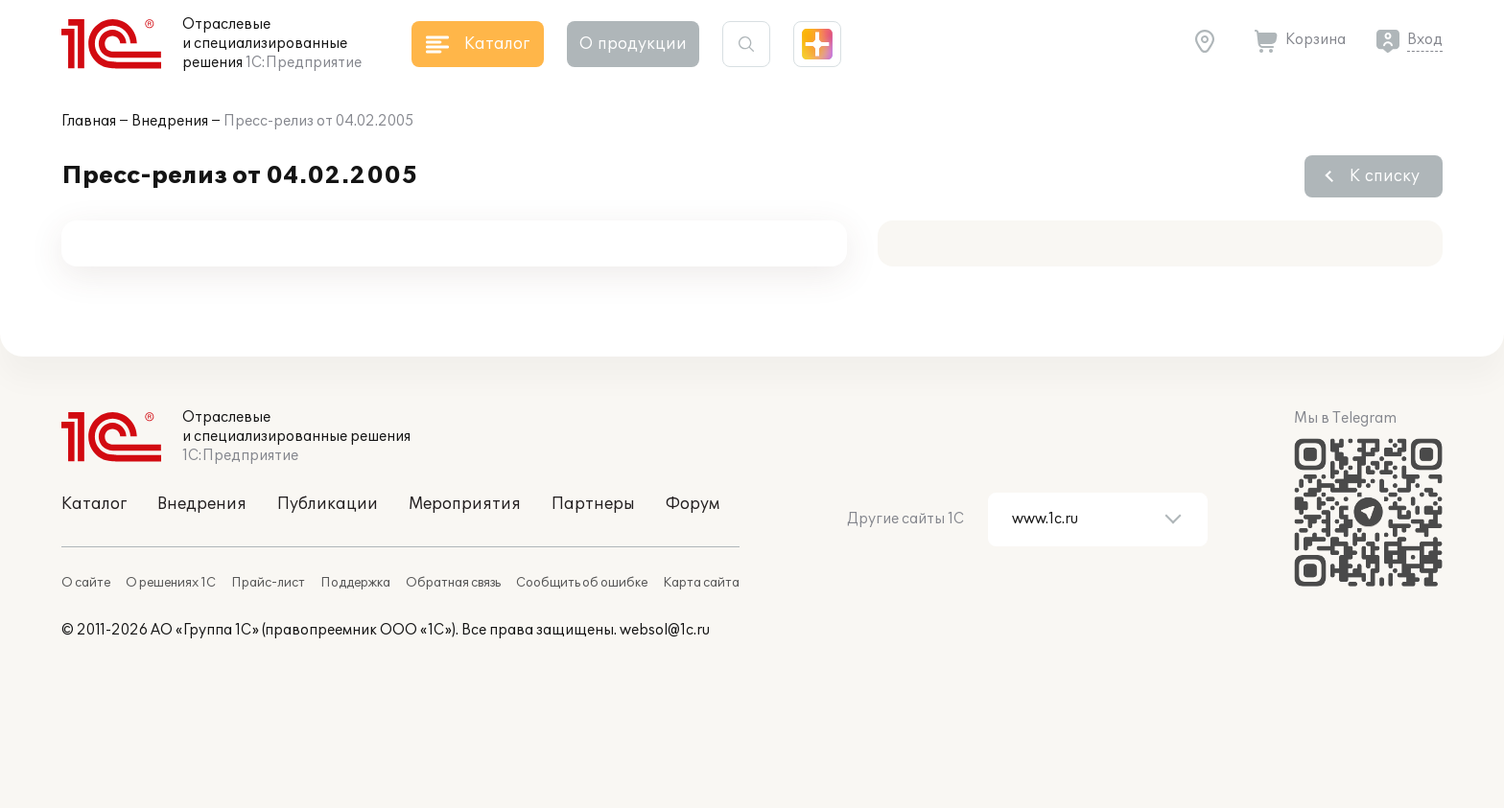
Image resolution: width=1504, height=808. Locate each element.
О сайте (85, 582)
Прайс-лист (268, 582)
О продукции (633, 44)
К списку (1385, 176)
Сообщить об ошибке (581, 582)
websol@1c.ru (665, 630)
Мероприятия (465, 504)
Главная (88, 121)
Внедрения (169, 121)
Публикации (327, 504)
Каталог (94, 504)
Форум (692, 504)
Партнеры (593, 504)
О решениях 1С (171, 582)
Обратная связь (453, 582)
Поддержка (355, 582)
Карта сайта (701, 582)
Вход (1425, 40)
